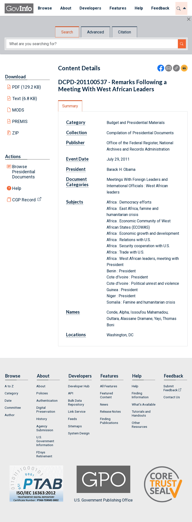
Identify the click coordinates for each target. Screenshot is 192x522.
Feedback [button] (160, 8)
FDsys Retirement (44, 454)
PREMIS (20, 121)
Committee (13, 407)
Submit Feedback (170, 388)
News (104, 404)
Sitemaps (75, 426)
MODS (18, 110)
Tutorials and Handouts (141, 413)
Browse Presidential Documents (23, 171)
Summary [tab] (70, 106)
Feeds (72, 419)
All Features (108, 386)
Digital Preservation (45, 409)
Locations (76, 334)
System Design (79, 433)
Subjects (74, 202)
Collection (76, 132)
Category (75, 122)
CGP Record (24, 199)
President (76, 169)
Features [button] (117, 8)
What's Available (143, 404)
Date (8, 400)
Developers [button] (90, 8)
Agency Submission (44, 428)
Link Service (76, 411)
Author (10, 415)
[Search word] (92, 43)
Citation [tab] (124, 32)
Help (16, 188)
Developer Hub (79, 386)
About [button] (65, 8)
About (40, 386)
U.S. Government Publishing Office (103, 484)
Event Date (77, 159)
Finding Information (140, 395)
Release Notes (110, 411)
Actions (13, 156)
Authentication (47, 400)
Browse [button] (45, 8)
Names (73, 312)
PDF (26, 87)
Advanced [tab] (95, 32)
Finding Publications (109, 421)
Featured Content (106, 395)
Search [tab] (67, 32)
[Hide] (188, 19)
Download (15, 76)
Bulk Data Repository (76, 402)
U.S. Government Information (45, 441)
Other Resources (139, 425)
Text (24, 98)
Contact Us (171, 397)
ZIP (15, 132)
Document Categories (77, 181)
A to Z (9, 386)
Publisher (75, 142)
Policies (42, 393)
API (70, 393)
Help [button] (138, 8)
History (41, 419)
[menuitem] (44, 8)
